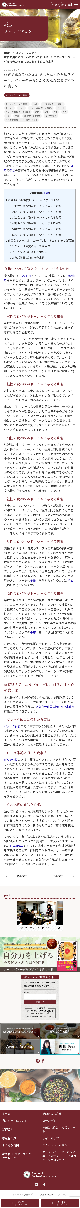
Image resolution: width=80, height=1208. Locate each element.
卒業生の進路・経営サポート (59, 1128)
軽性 (7, 116)
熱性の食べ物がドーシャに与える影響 (37, 229)
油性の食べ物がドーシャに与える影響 (37, 217)
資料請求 (55, 4)
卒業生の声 (9, 1137)
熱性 (64, 112)
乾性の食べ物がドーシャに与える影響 (37, 223)
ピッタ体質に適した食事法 (41, 108)
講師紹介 (8, 1128)
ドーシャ (9, 108)
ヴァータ (61, 108)
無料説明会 (66, 4)
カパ (35, 104)
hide (47, 192)
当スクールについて (15, 1119)
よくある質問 (11, 1144)
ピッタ (21, 108)
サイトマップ (51, 1137)
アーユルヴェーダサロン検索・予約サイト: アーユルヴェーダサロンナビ (59, 1156)
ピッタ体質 (11, 765)
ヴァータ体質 (12, 732)
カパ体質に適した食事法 (53, 104)
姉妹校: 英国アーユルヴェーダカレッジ (19, 1156)
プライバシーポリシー (56, 1144)
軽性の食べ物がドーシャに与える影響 (37, 211)
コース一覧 (49, 1119)
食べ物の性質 (50, 116)
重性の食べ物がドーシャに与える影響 (37, 206)
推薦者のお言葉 (52, 1112)
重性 (17, 116)
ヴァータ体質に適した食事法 (18, 112)
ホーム (6, 1112)
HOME (8, 53)
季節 (13, 170)
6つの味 (26, 281)
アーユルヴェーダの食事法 (17, 95)
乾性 (37, 112)
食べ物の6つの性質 (32, 116)
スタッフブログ (25, 53)
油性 (55, 112)
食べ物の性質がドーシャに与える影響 (21, 119)
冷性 (46, 112)
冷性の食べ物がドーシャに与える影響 (37, 235)
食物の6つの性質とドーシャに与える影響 (34, 200)
